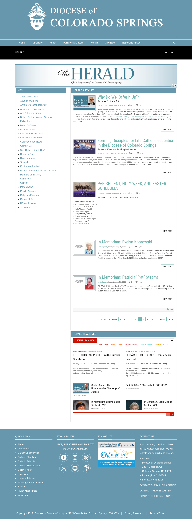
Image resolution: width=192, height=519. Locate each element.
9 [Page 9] (147, 319)
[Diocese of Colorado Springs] (96, 16)
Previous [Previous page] (114, 319)
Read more (167, 130)
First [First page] (104, 319)
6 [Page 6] (135, 319)
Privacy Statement (134, 513)
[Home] (166, 52)
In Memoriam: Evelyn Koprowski (84, 248)
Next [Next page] (162, 319)
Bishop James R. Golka (80, 351)
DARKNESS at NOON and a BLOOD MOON (147, 385)
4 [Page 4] (128, 319)
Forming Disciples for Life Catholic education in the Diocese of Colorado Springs (84, 146)
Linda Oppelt (102, 193)
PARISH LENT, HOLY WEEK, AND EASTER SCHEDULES (84, 189)
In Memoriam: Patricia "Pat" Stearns (84, 283)
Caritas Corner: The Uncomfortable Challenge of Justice (105, 388)
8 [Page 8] (143, 319)
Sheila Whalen (103, 153)
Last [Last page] (169, 319)
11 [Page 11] (156, 319)
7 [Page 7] (139, 319)
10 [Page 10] (152, 319)
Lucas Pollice (102, 105)
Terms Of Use (157, 513)
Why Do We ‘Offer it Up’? (84, 103)
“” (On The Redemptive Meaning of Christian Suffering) (142, 116)
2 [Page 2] (120, 319)
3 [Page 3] (124, 319)
